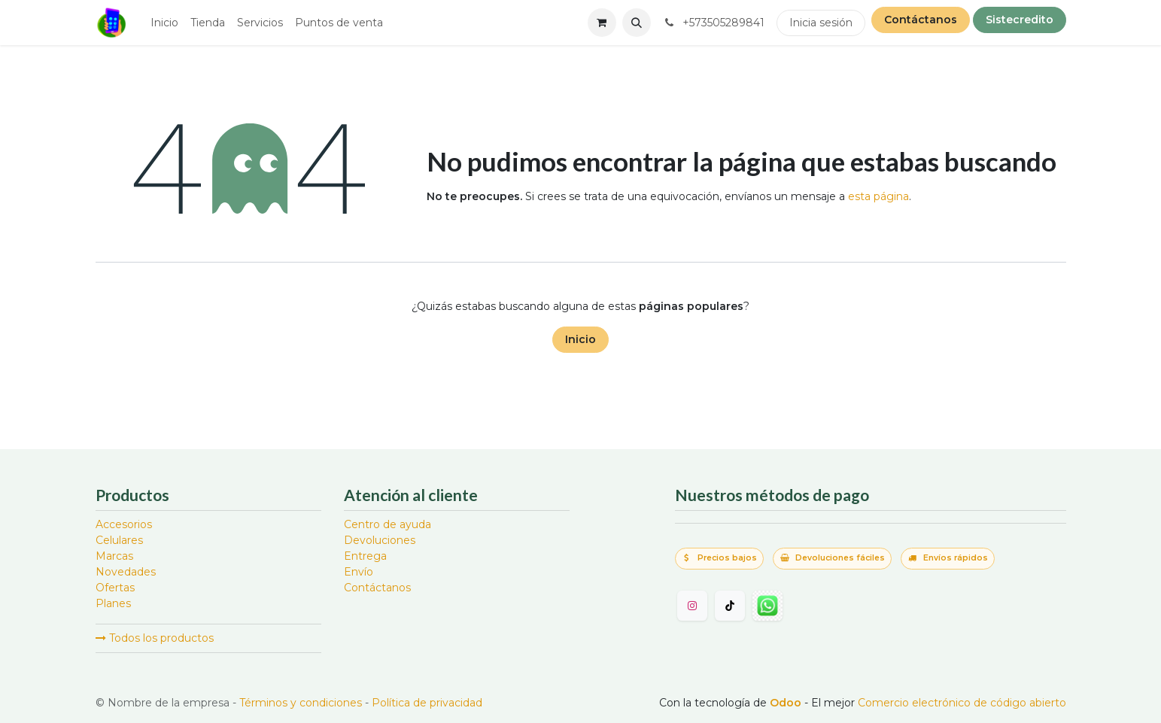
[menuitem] (164, 23)
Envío (358, 572)
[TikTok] (730, 606)
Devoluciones (379, 540)
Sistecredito (1019, 19)
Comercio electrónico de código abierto (962, 702)
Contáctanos (920, 19)
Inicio (580, 339)
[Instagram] (692, 606)
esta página (878, 196)
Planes (113, 603)
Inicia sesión (821, 22)
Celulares (119, 540)
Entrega (365, 556)
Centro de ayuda (387, 524)
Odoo (787, 702)
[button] (636, 22)
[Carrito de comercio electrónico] (602, 22)
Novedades (126, 572)
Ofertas (115, 587)
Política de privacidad (427, 702)
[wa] (767, 606)
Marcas (114, 556)
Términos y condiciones (300, 702)
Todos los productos (155, 638)
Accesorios (124, 524)
